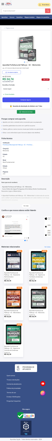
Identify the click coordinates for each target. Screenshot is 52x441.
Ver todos (47, 247)
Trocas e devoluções (13, 380)
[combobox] (22, 11)
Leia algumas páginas (11, 72)
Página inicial (10, 28)
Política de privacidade (14, 388)
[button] (24, 62)
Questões (19, 17)
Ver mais (26, 206)
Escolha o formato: (8, 85)
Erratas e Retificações (13, 397)
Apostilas (4, 17)
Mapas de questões (43, 17)
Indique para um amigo (26, 112)
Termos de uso (11, 392)
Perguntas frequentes (14, 401)
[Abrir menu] (2, 5)
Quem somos (11, 375)
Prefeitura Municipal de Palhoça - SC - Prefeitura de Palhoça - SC (23, 145)
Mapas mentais (30, 17)
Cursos (12, 17)
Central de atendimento (14, 384)
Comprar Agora (25, 100)
